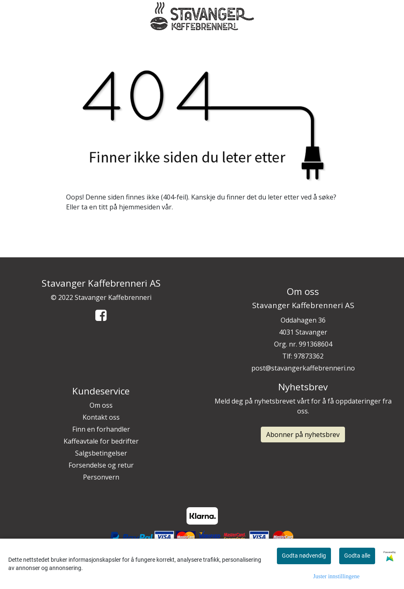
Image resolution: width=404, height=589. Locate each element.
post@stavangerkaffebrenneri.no (303, 368)
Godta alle (357, 555)
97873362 (309, 356)
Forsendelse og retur (101, 465)
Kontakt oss (101, 417)
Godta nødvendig (304, 555)
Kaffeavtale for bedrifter (101, 441)
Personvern (101, 477)
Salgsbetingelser (101, 453)
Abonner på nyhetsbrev (303, 434)
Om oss (101, 405)
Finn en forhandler (101, 429)
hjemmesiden (139, 206)
